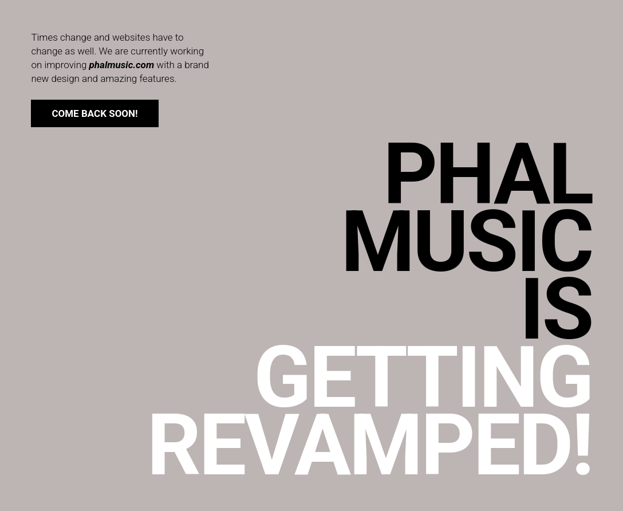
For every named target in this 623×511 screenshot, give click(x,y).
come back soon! (94, 113)
